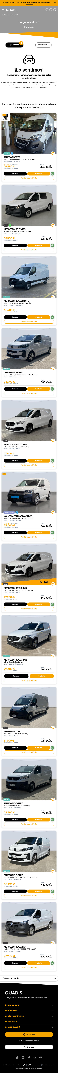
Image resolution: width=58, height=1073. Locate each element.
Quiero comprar (12, 1005)
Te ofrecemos (11, 1011)
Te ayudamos (11, 1022)
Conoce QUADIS (12, 1027)
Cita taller (29, 1047)
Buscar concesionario (29, 1041)
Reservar (15, 173)
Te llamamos (29, 1034)
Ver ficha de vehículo (29, 178)
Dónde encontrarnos (14, 1016)
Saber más (29, 4)
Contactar (38, 173)
